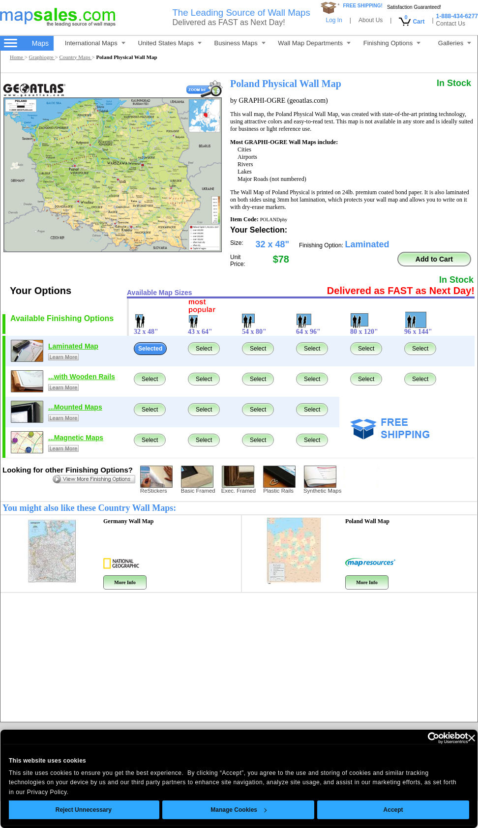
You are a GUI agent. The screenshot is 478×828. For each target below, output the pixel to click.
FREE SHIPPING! (363, 5)
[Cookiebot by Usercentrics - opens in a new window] (411, 738)
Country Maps (75, 57)
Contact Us (450, 23)
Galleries (454, 43)
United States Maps (169, 43)
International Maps (95, 43)
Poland (367, 521)
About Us (370, 20)
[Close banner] (457, 738)
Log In (334, 20)
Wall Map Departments (314, 43)
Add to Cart (434, 259)
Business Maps (240, 43)
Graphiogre (42, 57)
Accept (379, 809)
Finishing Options (391, 43)
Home (17, 57)
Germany (128, 521)
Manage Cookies (224, 809)
